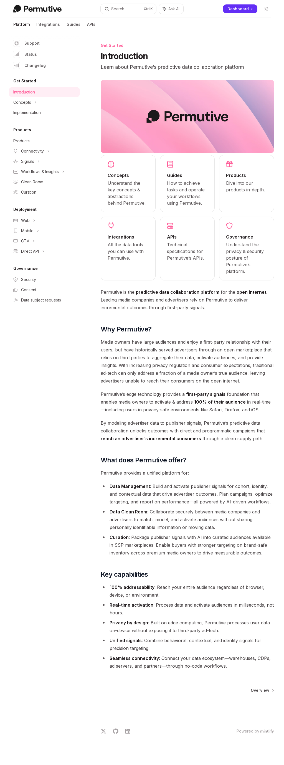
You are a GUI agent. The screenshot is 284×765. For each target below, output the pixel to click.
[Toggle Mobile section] (44, 231)
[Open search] (128, 9)
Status (25, 54)
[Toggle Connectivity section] (44, 151)
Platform (21, 26)
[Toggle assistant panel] (171, 9)
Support (26, 43)
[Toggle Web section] (44, 221)
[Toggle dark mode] (266, 8)
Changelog (29, 65)
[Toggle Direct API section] (44, 251)
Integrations (48, 26)
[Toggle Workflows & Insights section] (44, 172)
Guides (73, 26)
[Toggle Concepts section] (44, 102)
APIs (91, 26)
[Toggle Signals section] (44, 161)
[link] (128, 183)
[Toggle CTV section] (44, 241)
